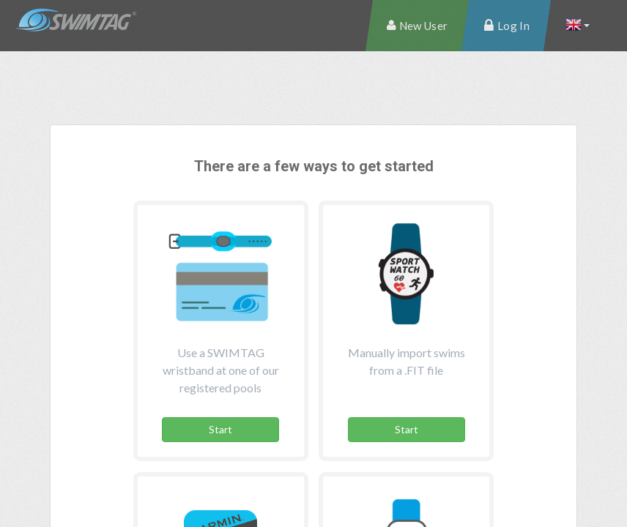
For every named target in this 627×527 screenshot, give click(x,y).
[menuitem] (417, 25)
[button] (577, 25)
